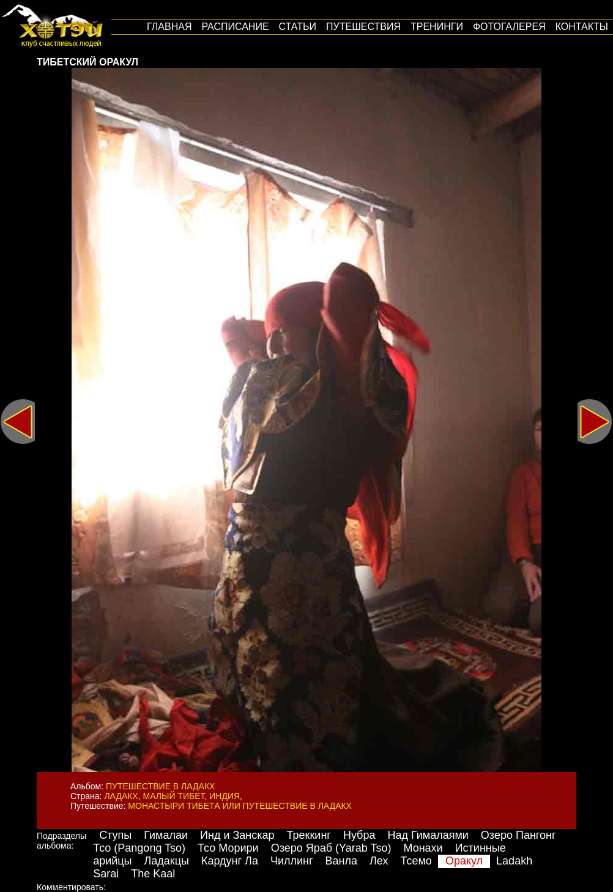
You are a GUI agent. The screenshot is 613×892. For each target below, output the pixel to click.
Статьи (297, 26)
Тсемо (415, 861)
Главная (169, 26)
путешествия (363, 26)
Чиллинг (291, 861)
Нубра (359, 835)
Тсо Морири (228, 848)
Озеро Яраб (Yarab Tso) (331, 848)
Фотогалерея (509, 26)
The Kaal (153, 874)
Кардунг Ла (229, 861)
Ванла (341, 861)
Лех (379, 861)
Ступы (115, 835)
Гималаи (166, 835)
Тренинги (437, 26)
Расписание (235, 26)
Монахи (422, 848)
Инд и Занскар (237, 835)
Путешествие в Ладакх (160, 786)
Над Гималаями (427, 835)
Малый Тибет (174, 796)
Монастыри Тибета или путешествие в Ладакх (240, 806)
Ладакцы (166, 861)
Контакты (581, 26)
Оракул (464, 861)
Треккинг (309, 835)
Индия (224, 796)
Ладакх (121, 796)
